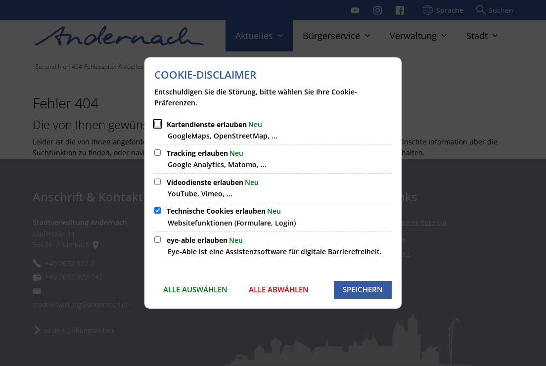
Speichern (363, 289)
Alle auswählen (195, 289)
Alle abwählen (279, 289)
